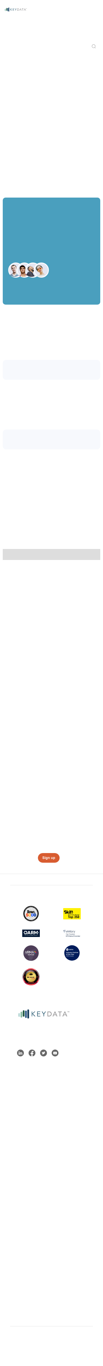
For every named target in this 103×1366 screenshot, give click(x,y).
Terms (39, 1342)
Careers (22, 1271)
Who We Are (26, 1244)
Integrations (26, 1253)
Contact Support (31, 1178)
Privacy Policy (58, 1346)
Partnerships (27, 1262)
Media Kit (23, 1288)
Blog (18, 1160)
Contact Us (84, 1346)
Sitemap (18, 1342)
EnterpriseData (29, 1120)
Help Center (26, 1169)
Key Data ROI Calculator (29, 1200)
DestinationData (31, 1111)
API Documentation (34, 1187)
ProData (22, 1103)
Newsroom (25, 1279)
